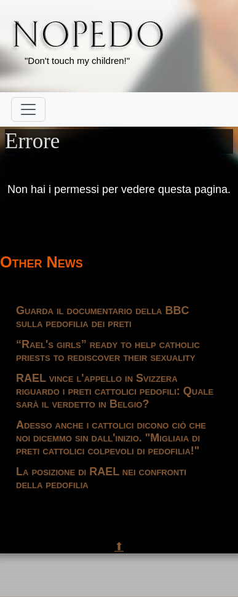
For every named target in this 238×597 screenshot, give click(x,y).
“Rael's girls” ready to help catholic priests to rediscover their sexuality (108, 350)
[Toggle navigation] (28, 109)
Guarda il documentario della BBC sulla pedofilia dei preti (102, 317)
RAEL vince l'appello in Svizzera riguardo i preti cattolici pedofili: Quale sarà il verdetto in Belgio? (114, 391)
